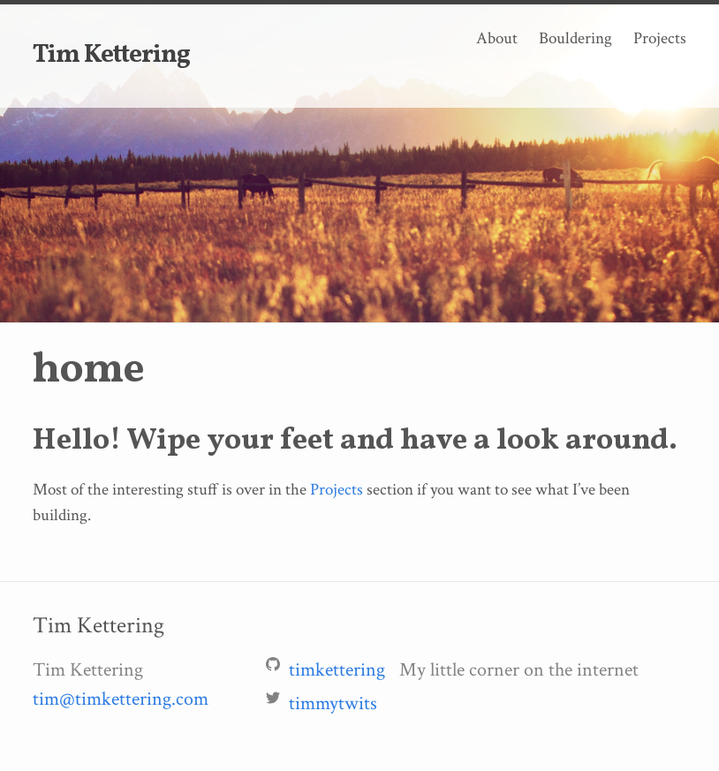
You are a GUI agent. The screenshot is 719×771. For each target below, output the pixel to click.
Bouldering (575, 38)
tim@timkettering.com (120, 699)
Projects (659, 38)
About (497, 38)
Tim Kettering (111, 55)
